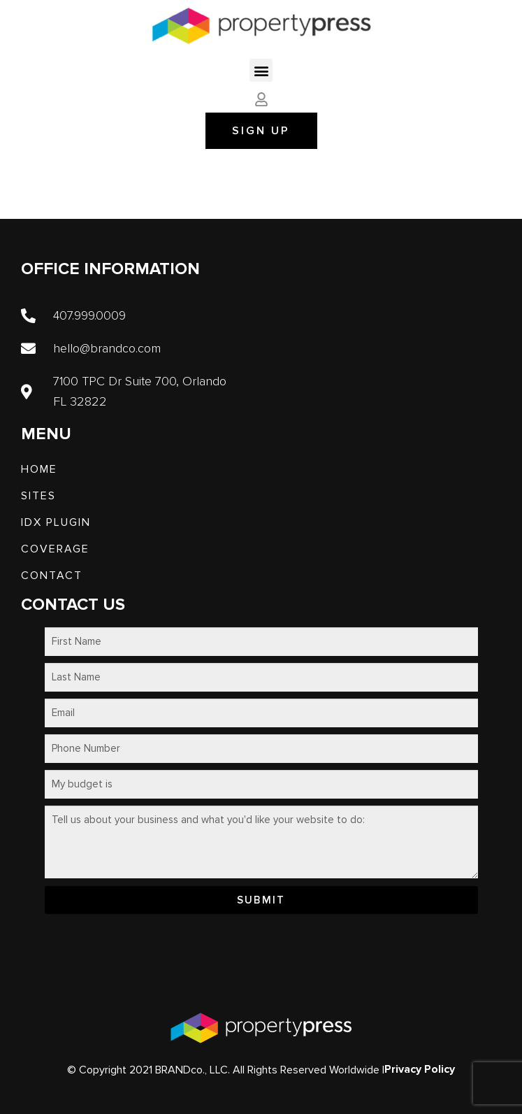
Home (39, 469)
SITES (38, 496)
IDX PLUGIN (56, 522)
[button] (261, 70)
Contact (51, 576)
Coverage (55, 549)
